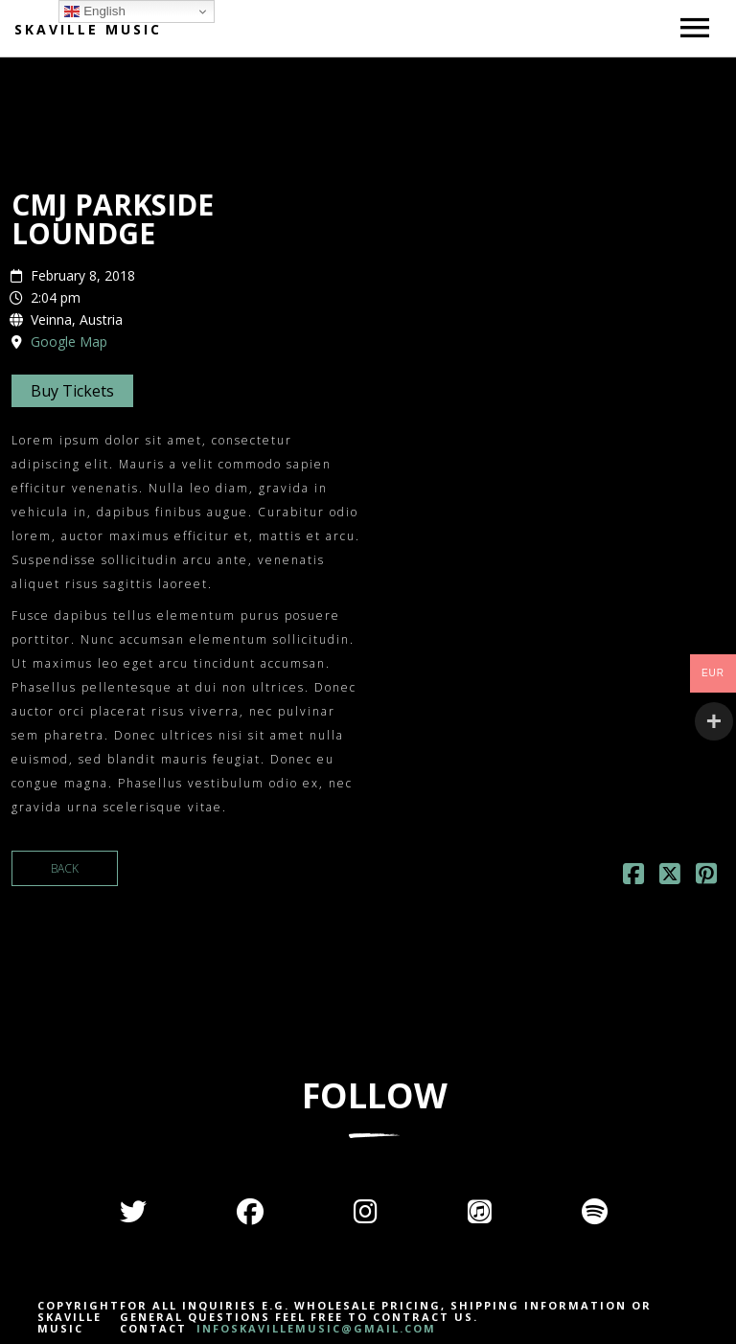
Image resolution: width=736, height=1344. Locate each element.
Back (65, 868)
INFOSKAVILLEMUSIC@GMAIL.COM (314, 1328)
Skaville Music (88, 29)
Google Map (69, 341)
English (94, 11)
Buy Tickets (72, 390)
